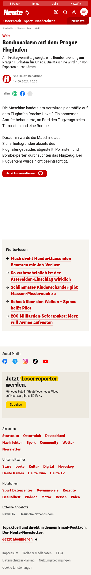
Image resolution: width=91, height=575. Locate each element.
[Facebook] (22, 94)
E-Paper (15, 4)
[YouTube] (45, 361)
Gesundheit (11, 497)
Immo (35, 4)
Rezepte (69, 490)
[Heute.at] (13, 12)
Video (75, 497)
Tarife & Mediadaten (37, 553)
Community (49, 443)
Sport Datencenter (17, 490)
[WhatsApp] (14, 94)
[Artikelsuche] (65, 11)
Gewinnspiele (47, 490)
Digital (48, 466)
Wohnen (31, 497)
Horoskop (66, 466)
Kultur (34, 466)
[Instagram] (25, 361)
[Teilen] (30, 93)
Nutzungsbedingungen (55, 560)
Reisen (61, 497)
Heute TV (57, 473)
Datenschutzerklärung (18, 560)
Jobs (55, 4)
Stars (6, 466)
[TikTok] (35, 361)
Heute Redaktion (30, 76)
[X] (15, 361)
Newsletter (11, 449)
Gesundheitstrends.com (37, 514)
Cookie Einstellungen (17, 567)
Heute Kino (37, 473)
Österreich (12, 21)
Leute (19, 466)
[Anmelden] (73, 11)
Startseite (7, 28)
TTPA (59, 553)
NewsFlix (76, 4)
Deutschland (55, 436)
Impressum (10, 553)
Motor (47, 497)
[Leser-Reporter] (56, 11)
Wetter (68, 443)
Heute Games (13, 473)
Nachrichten (45, 21)
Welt (37, 28)
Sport (28, 21)
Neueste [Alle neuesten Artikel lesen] (78, 21)
